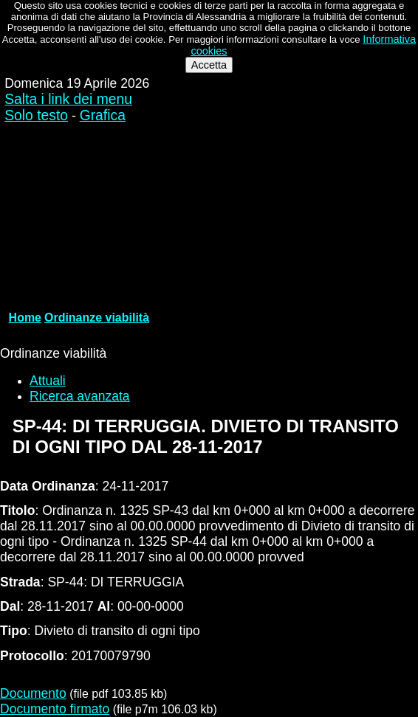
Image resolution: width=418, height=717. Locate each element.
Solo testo (36, 115)
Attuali (48, 380)
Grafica (103, 115)
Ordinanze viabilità (96, 317)
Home (25, 317)
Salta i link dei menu (68, 99)
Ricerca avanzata (80, 396)
